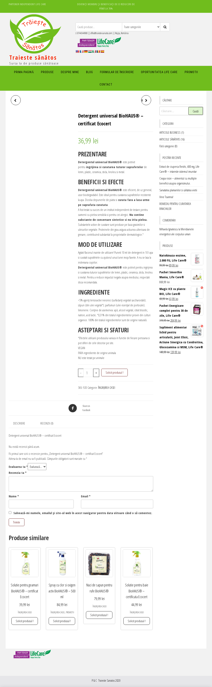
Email (85, 496)
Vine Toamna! (166, 197)
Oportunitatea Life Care (159, 72)
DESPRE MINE (70, 72)
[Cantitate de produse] (88, 373)
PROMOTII (191, 72)
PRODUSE (47, 72)
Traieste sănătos (33, 57)
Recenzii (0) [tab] (46, 423)
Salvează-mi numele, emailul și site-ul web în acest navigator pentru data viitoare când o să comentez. (82, 513)
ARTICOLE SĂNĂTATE (169, 139)
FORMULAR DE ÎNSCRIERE (117, 72)
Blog (89, 72)
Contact (106, 84)
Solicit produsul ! (114, 372)
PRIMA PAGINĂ (24, 72)
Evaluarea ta (18, 467)
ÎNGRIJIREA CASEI (106, 388)
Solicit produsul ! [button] (25, 621)
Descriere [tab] (19, 423)
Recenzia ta (17, 473)
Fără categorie (166, 146)
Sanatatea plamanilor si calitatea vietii (178, 190)
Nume (14, 496)
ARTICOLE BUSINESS (170, 132)
